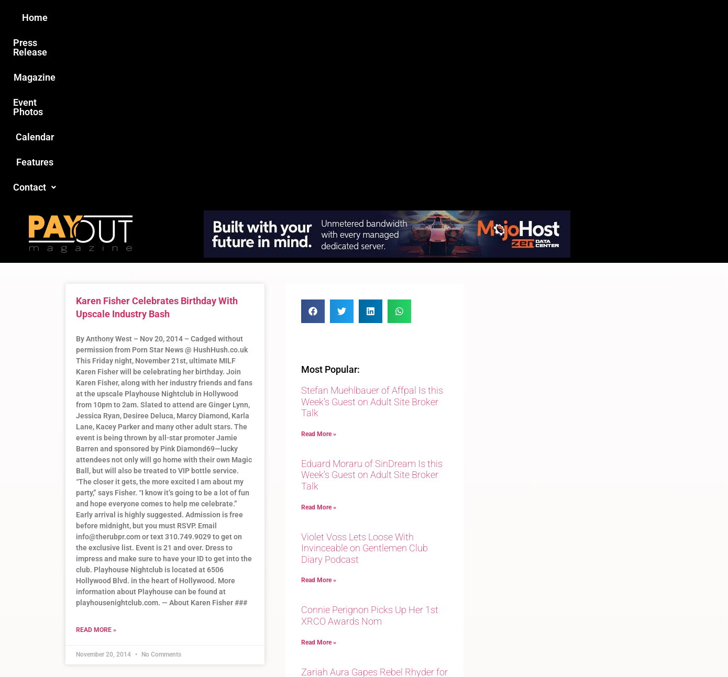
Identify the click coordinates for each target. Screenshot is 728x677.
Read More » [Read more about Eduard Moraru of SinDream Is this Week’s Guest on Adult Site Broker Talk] (318, 337)
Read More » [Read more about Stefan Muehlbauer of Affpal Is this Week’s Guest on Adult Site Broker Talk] (318, 264)
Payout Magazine (242, 646)
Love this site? (204, 589)
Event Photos (368, 17)
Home (179, 17)
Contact (540, 17)
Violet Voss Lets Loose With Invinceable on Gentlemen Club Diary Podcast (364, 378)
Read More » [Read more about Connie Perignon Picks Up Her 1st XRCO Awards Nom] (318, 472)
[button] (540, 17)
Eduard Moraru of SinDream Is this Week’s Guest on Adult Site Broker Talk (372, 305)
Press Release (237, 17)
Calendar (431, 17)
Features (484, 17)
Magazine (304, 17)
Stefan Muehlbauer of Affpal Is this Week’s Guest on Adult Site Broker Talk (372, 232)
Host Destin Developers (592, 646)
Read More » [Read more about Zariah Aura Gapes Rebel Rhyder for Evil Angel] (318, 534)
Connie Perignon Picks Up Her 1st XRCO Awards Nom (369, 446)
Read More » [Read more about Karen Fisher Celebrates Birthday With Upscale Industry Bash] (96, 460)
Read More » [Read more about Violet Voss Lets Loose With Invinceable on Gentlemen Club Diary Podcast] (318, 410)
